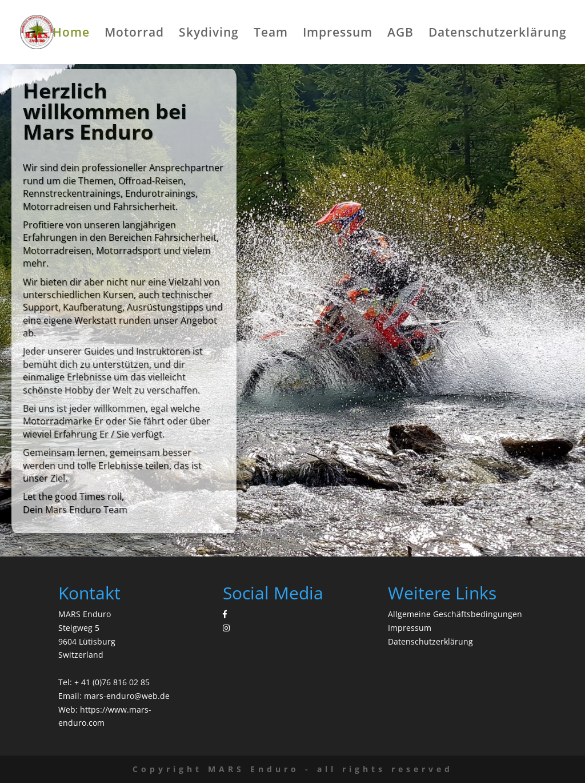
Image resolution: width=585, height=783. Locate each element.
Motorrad (134, 34)
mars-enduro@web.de (127, 695)
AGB (400, 34)
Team (271, 34)
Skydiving (209, 34)
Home (71, 34)
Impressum (337, 34)
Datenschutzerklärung (497, 34)
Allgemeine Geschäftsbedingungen (455, 614)
